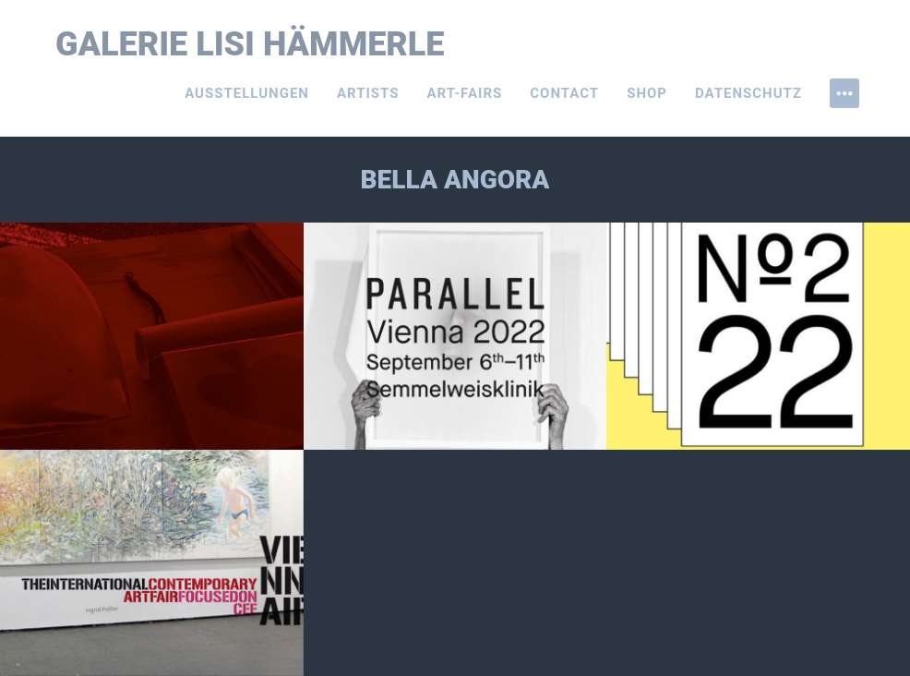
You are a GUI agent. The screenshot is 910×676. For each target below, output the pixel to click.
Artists (368, 93)
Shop (647, 93)
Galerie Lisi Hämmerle (250, 44)
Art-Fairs (465, 93)
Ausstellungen (247, 93)
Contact (564, 93)
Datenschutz (748, 93)
